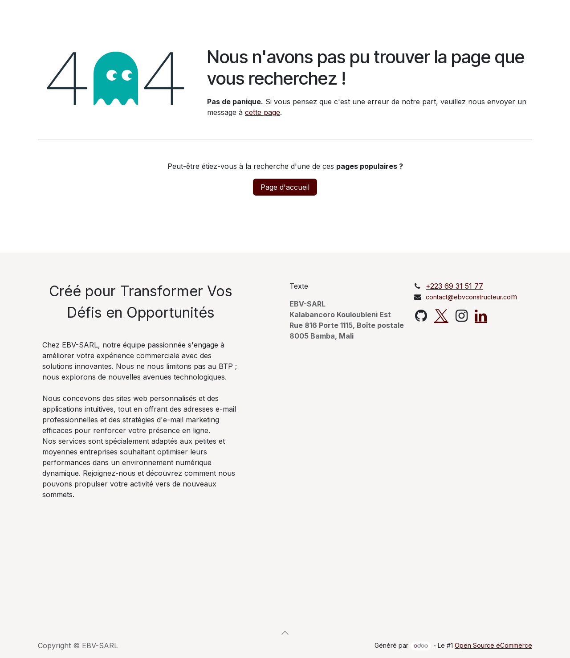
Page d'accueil (285, 187)
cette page (262, 112)
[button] (285, 632)
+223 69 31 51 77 (454, 286)
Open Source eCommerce (493, 645)
